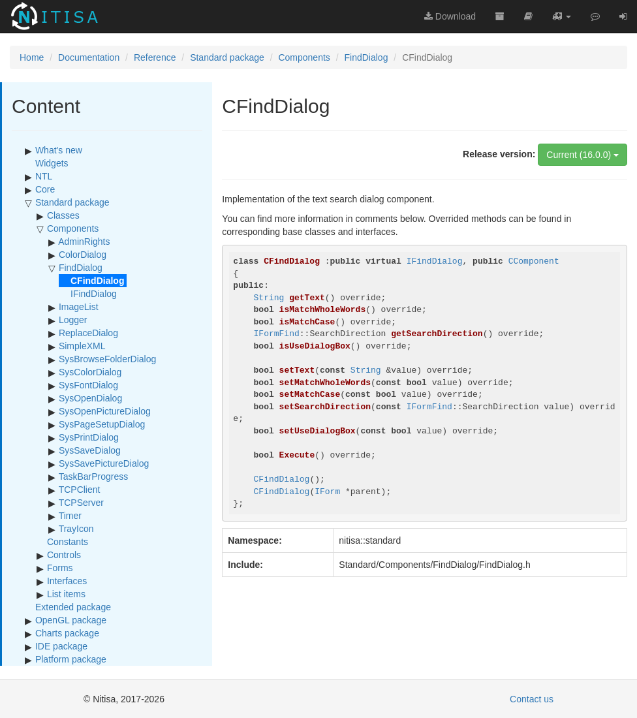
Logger (73, 320)
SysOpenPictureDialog (105, 411)
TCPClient (80, 489)
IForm (327, 492)
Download (450, 16)
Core (45, 189)
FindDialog (366, 57)
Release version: (499, 154)
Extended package (73, 607)
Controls (64, 555)
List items (66, 594)
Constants (67, 542)
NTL (43, 176)
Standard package (227, 57)
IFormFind (277, 334)
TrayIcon (76, 528)
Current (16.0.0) (582, 154)
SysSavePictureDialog (104, 463)
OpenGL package (70, 620)
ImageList (79, 307)
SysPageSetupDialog (102, 424)
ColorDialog (82, 254)
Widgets (52, 163)
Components (304, 57)
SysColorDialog (90, 372)
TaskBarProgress (94, 476)
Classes (63, 215)
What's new (58, 150)
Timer (70, 515)
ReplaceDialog (88, 333)
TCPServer (81, 502)
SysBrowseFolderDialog (107, 359)
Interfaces (67, 581)
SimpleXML (82, 346)
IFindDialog (93, 294)
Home (32, 57)
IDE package (61, 646)
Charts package (67, 633)
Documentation (88, 57)
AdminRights (84, 241)
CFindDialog (282, 479)
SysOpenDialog (90, 398)
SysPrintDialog (89, 437)
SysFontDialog (88, 385)
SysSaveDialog (90, 450)
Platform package (70, 659)
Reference (155, 57)
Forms (60, 568)
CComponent (533, 261)
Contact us (531, 699)
